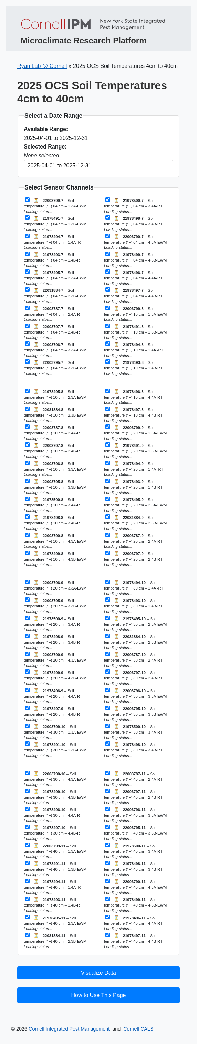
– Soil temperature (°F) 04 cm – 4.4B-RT (133, 295)
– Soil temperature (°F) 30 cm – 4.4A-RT (53, 815)
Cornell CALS (138, 1029)
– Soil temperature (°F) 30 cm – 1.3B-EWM (55, 749)
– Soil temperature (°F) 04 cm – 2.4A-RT (53, 314)
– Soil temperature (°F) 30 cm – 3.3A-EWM (135, 696)
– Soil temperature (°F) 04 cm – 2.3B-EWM (55, 295)
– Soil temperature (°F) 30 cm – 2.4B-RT (133, 677)
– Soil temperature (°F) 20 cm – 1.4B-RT (133, 487)
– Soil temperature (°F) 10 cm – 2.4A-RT (53, 432)
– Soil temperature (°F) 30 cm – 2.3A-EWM (135, 624)
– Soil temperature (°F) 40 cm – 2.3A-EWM (55, 923)
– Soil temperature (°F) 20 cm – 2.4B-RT (133, 559)
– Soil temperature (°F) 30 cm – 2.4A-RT (133, 660)
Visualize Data (98, 973)
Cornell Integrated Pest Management (70, 1029)
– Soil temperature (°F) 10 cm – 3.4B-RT (53, 522)
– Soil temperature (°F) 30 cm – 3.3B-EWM (135, 714)
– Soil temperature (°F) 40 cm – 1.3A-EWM (55, 851)
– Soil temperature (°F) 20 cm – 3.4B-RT (53, 642)
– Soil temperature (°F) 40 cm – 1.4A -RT (53, 887)
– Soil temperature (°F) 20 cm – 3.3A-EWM (55, 588)
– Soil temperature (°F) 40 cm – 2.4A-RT (133, 779)
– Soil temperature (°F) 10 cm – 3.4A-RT (53, 505)
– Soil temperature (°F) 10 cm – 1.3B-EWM (135, 332)
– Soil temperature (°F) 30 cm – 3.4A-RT (133, 732)
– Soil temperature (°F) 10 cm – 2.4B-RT (53, 450)
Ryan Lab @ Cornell (42, 66)
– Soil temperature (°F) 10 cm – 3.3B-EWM (55, 487)
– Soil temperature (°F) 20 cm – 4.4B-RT (53, 714)
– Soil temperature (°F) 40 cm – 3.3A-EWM (135, 815)
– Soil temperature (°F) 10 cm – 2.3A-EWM (55, 397)
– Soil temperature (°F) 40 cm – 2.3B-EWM (55, 941)
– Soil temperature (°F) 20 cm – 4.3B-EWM (55, 677)
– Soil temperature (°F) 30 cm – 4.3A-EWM (55, 779)
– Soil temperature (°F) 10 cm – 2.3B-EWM (55, 415)
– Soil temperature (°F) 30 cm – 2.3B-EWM (135, 642)
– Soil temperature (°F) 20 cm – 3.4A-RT (53, 624)
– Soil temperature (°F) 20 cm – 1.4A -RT (133, 469)
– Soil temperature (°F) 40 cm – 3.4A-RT (133, 851)
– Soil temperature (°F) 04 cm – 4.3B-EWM (135, 260)
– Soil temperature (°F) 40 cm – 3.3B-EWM (135, 833)
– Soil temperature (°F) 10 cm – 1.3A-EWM (135, 314)
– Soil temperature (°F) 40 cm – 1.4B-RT (53, 905)
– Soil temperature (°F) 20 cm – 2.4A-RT (133, 541)
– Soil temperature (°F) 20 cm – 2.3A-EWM (135, 505)
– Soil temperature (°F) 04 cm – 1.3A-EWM (55, 205)
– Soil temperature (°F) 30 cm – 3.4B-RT (133, 749)
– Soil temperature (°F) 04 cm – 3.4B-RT (133, 223)
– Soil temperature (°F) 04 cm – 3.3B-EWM (55, 367)
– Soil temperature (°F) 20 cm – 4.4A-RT (53, 696)
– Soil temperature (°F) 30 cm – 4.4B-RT (53, 833)
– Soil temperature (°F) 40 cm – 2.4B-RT (133, 797)
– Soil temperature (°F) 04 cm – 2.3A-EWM (55, 277)
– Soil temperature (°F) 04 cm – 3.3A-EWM (55, 349)
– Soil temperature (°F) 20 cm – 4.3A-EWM (55, 660)
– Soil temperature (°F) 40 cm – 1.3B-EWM (55, 869)
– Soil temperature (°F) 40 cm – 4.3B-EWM (135, 905)
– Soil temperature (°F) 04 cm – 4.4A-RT (133, 277)
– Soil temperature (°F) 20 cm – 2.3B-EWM (135, 522)
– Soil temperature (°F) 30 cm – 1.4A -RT (133, 588)
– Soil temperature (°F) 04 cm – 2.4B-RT (53, 332)
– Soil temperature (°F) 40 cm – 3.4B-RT (133, 869)
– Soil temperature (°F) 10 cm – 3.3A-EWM (55, 469)
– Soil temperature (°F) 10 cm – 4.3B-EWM (55, 559)
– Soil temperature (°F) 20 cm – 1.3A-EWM (135, 432)
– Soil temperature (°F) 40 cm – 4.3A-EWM (135, 887)
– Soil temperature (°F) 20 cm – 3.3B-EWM (55, 605)
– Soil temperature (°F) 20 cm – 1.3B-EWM (135, 450)
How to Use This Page (98, 995)
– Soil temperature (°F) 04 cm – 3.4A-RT (133, 205)
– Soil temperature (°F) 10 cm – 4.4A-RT (133, 397)
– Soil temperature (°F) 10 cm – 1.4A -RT (133, 349)
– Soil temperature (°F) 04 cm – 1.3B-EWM (55, 223)
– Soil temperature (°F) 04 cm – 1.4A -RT (53, 242)
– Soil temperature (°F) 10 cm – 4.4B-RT (133, 415)
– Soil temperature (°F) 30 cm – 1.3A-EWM (55, 732)
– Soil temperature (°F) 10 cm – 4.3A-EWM (55, 541)
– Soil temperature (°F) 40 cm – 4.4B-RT (133, 941)
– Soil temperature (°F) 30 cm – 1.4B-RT (133, 605)
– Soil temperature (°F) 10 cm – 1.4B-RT (133, 367)
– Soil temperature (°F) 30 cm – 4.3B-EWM (55, 797)
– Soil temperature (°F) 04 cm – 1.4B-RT (53, 260)
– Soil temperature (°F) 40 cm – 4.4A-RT (133, 923)
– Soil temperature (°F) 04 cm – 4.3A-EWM (135, 242)
